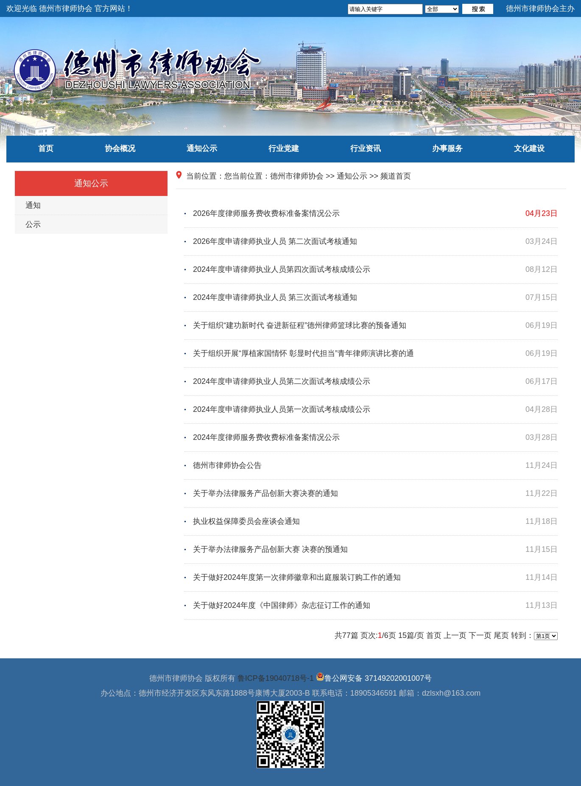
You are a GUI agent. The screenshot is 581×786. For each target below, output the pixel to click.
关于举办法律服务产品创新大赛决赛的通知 (375, 493)
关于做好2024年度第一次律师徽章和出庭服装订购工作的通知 (375, 577)
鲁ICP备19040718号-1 (275, 678)
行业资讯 (365, 148)
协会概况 (120, 148)
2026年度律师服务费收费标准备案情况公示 (375, 213)
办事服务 (447, 148)
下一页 (480, 635)
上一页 (455, 635)
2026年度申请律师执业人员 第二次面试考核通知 (375, 241)
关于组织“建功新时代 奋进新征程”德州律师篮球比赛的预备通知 (375, 325)
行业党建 (283, 148)
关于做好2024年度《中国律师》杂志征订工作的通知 (375, 605)
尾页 (501, 635)
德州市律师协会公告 (375, 465)
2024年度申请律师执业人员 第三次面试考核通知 (375, 297)
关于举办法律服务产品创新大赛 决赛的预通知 (375, 549)
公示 (33, 224)
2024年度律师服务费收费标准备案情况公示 (375, 437)
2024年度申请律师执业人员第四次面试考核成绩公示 (375, 269)
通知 (33, 205)
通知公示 (202, 148)
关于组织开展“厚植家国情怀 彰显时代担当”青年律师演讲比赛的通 (375, 353)
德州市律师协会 (297, 176)
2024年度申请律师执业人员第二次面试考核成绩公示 (375, 381)
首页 (45, 148)
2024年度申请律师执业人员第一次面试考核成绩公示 (375, 409)
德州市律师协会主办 (540, 8)
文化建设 (529, 148)
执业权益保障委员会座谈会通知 (375, 521)
